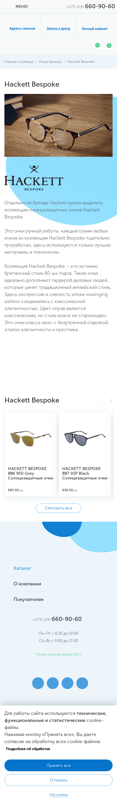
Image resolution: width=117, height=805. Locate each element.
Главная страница (18, 62)
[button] (111, 401)
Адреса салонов (22, 28)
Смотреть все (58, 508)
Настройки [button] (59, 795)
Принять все (59, 765)
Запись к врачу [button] (58, 28)
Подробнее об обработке (28, 749)
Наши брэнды (50, 62)
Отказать (58, 780)
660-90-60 (90, 6)
